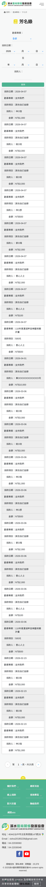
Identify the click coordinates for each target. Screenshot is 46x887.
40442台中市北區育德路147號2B (26, 834)
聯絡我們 (34, 803)
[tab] (11, 786)
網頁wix (11, 812)
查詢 (23, 85)
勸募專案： (17, 33)
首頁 (7, 12)
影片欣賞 (11, 803)
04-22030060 (14, 843)
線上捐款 (11, 795)
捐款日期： (7, 45)
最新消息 (34, 786)
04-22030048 (14, 847)
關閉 (36, 884)
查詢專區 (16, 12)
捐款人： (18, 71)
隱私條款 (19, 864)
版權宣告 (10, 864)
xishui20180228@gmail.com (23, 839)
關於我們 (11, 786)
